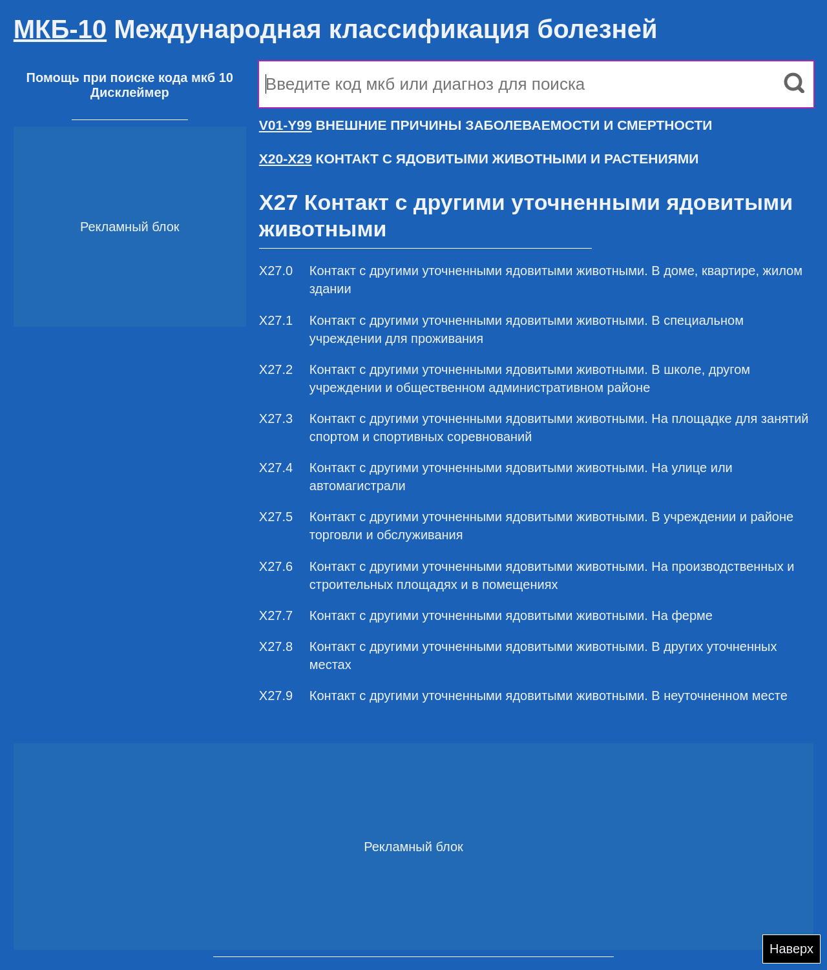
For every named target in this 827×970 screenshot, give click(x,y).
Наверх (791, 949)
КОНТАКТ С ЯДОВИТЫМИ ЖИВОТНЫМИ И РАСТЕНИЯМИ (479, 158)
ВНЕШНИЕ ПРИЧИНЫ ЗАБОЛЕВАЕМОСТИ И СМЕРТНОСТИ (486, 125)
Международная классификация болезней (336, 29)
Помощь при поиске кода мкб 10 (129, 77)
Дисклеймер (129, 92)
